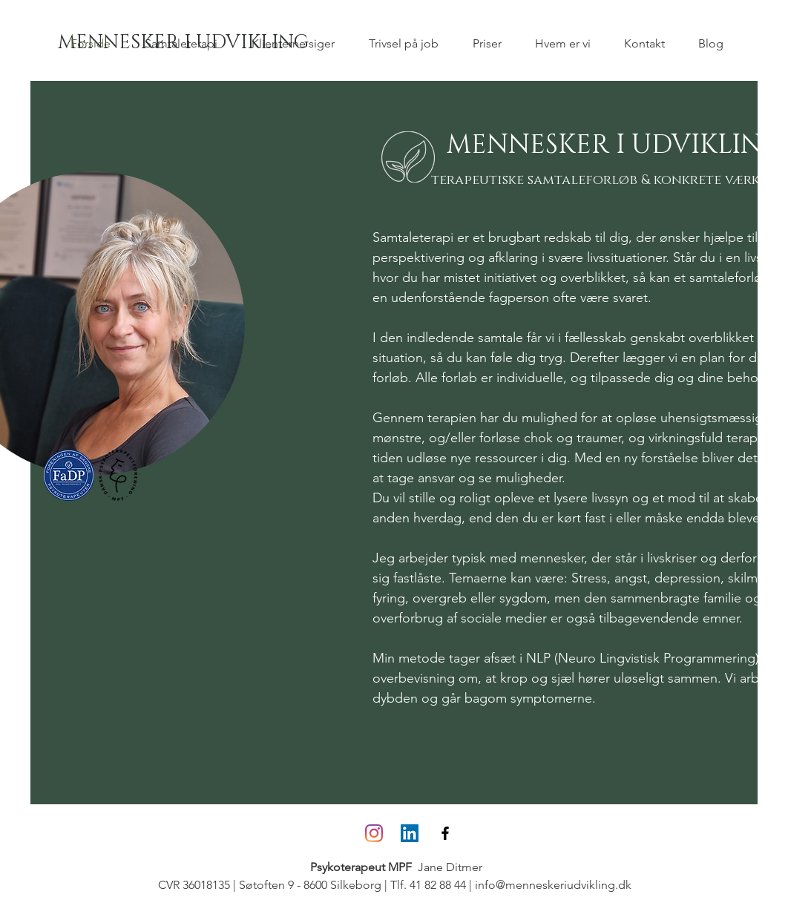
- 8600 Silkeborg (337, 885)
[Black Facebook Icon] (445, 833)
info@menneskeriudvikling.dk (553, 885)
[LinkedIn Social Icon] (409, 833)
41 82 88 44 (438, 885)
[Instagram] (374, 833)
